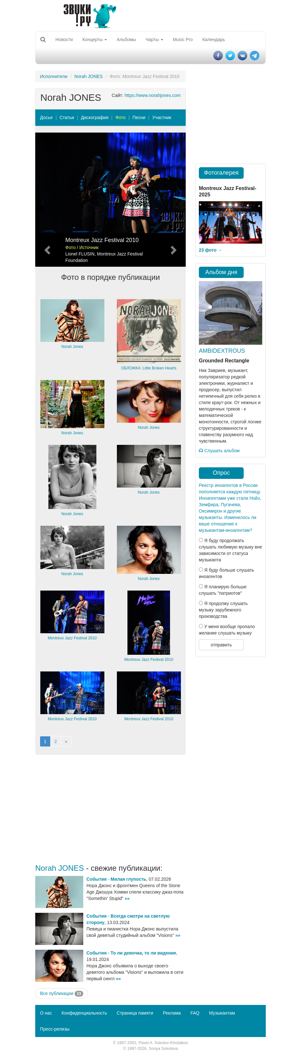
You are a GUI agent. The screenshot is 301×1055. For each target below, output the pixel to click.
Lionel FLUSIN (79, 253)
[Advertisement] (110, 809)
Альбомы (126, 39)
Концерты (94, 39)
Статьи (67, 117)
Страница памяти (135, 1013)
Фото (120, 117)
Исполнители (53, 76)
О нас (46, 1013)
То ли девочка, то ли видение (143, 953)
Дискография (95, 117)
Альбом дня (221, 272)
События (96, 879)
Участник (161, 117)
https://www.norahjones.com (153, 95)
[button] (46, 200)
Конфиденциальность (84, 1013)
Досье (46, 117)
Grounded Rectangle (224, 360)
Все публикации (61, 994)
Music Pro (183, 39)
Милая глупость (128, 879)
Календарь (213, 39)
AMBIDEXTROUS (222, 351)
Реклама (172, 1013)
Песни (139, 117)
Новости (64, 39)
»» (127, 898)
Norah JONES (88, 76)
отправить (221, 644)
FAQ (195, 1013)
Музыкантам (222, 1013)
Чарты (154, 39)
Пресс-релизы (54, 1029)
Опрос (221, 473)
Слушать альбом (219, 450)
